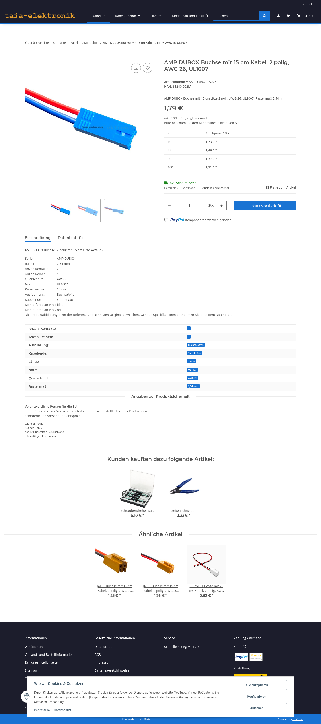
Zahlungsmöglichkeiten (42, 662)
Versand (201, 118)
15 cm (191, 361)
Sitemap (31, 670)
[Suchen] (236, 16)
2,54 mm (193, 386)
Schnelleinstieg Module (181, 647)
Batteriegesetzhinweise (112, 670)
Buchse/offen (196, 344)
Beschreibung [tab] (38, 238)
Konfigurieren (256, 696)
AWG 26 (192, 378)
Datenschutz (62, 710)
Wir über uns (34, 647)
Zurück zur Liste (38, 43)
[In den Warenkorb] (28, 56)
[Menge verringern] (169, 205)
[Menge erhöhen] (221, 205)
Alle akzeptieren (256, 685)
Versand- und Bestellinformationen (51, 654)
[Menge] (189, 205)
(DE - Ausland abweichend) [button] (212, 188)
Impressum (42, 710)
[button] (278, 15)
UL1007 (192, 369)
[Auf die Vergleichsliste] (136, 68)
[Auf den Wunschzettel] (147, 68)
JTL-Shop (297, 719)
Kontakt (308, 4)
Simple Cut (194, 353)
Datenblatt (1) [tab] (70, 238)
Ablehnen (256, 708)
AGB (98, 654)
